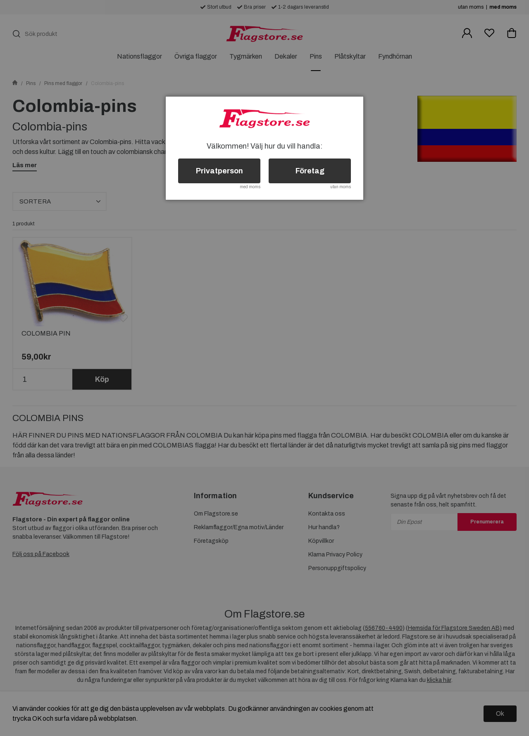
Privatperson (219, 171)
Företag (309, 171)
